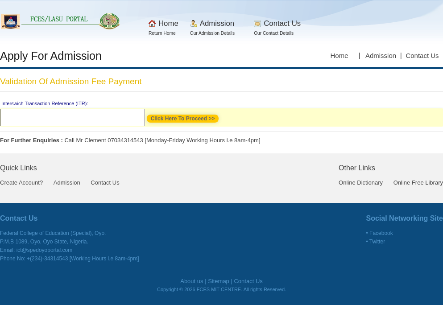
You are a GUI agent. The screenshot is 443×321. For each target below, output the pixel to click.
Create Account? (21, 182)
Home (168, 23)
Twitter (377, 242)
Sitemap (218, 281)
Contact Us (282, 23)
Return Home (162, 33)
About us (191, 281)
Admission (217, 23)
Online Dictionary (361, 182)
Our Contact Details (274, 33)
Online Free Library (418, 182)
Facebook (381, 233)
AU (61, 20)
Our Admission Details (212, 33)
